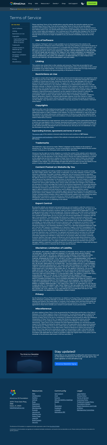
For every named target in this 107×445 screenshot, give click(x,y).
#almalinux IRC (60, 412)
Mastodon (58, 406)
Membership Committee (85, 410)
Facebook (58, 408)
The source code (37, 134)
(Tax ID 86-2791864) (54, 426)
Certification (36, 396)
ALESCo (34, 398)
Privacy (14, 59)
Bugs (34, 402)
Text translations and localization (42, 137)
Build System (36, 420)
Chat (56, 396)
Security (35, 422)
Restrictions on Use (18, 34)
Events (55, 3)
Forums (57, 398)
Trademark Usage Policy (85, 402)
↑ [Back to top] (33, 40)
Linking (14, 31)
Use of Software (17, 28)
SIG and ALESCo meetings (64, 400)
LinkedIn (58, 410)
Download (92, 3)
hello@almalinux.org (17, 408)
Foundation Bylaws (83, 404)
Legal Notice (81, 394)
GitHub (34, 400)
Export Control (16, 52)
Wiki (36, 3)
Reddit (57, 402)
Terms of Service (83, 398)
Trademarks (16, 45)
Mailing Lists (36, 414)
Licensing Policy (82, 400)
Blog (30, 3)
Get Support (73, 3)
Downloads (36, 406)
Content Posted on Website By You (18, 48)
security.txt (36, 412)
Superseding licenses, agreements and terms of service (20, 40)
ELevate (35, 410)
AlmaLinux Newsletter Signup (66, 364)
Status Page (36, 416)
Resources (45, 3)
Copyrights (15, 36)
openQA (35, 418)
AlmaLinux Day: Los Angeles (25, 9)
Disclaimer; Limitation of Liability (19, 55)
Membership (36, 408)
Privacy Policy (81, 396)
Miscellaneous (16, 62)
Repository (36, 404)
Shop (64, 3)
